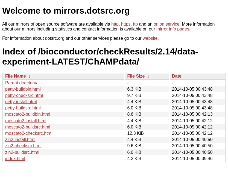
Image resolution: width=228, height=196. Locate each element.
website (150, 38)
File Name (15, 76)
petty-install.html (21, 101)
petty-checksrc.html (24, 95)
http (115, 24)
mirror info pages (172, 29)
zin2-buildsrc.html (22, 152)
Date (177, 76)
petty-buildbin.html (23, 89)
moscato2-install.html (25, 120)
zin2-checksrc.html (23, 145)
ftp (135, 24)
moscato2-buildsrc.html (27, 127)
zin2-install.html (20, 139)
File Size (136, 76)
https (126, 24)
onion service (166, 24)
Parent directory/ (21, 83)
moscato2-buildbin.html (27, 114)
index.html (15, 158)
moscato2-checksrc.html (28, 133)
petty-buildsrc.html (23, 108)
